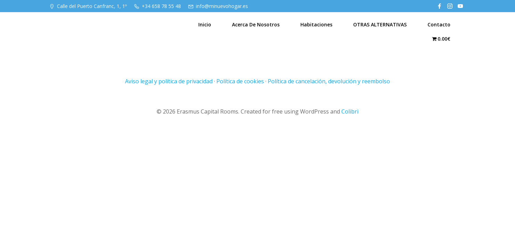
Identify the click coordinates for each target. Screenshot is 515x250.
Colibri (349, 111)
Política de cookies (240, 81)
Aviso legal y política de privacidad (169, 81)
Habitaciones (316, 24)
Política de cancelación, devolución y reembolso (329, 81)
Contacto (438, 24)
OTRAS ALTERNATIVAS (380, 24)
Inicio (204, 24)
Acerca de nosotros (256, 24)
